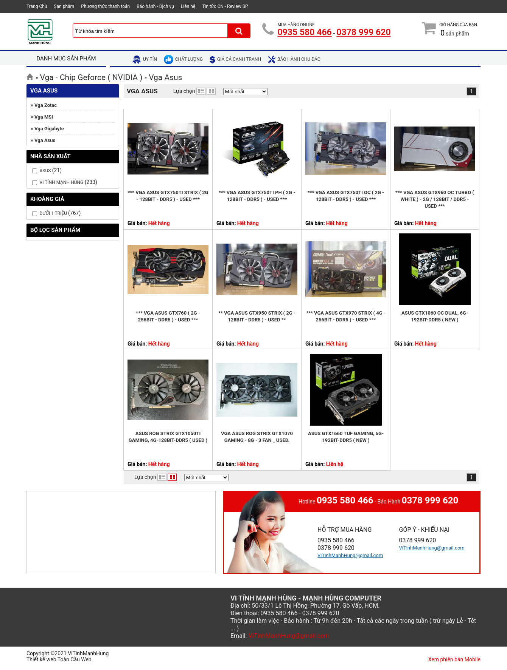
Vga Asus (165, 77)
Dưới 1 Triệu (53, 213)
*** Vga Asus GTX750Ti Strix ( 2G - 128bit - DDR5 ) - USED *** (168, 196)
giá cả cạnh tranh (235, 59)
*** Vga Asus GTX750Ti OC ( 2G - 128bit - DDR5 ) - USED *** (346, 196)
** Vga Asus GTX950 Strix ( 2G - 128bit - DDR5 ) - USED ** (256, 316)
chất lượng (183, 59)
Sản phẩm (64, 6)
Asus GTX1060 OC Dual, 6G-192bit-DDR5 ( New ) (434, 316)
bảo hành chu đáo (294, 59)
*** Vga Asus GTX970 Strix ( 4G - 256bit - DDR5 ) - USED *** (346, 316)
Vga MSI (43, 117)
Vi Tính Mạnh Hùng (61, 182)
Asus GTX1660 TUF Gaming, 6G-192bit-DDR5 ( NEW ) (346, 437)
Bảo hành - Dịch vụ (155, 6)
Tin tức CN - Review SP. (225, 6)
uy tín (144, 59)
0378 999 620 (363, 32)
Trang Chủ (36, 6)
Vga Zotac (45, 105)
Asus (45, 170)
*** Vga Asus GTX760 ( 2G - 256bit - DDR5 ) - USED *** (168, 316)
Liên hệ (188, 6)
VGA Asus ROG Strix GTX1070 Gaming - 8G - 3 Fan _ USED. (257, 437)
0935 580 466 (304, 32)
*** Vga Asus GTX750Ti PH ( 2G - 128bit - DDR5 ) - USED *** (257, 196)
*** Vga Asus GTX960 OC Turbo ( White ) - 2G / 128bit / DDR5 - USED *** (434, 199)
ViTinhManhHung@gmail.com (350, 555)
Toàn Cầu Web (75, 659)
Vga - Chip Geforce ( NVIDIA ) (91, 77)
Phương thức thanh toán (105, 6)
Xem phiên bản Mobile (454, 659)
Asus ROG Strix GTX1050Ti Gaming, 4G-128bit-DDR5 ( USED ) (168, 437)
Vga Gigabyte (49, 128)
